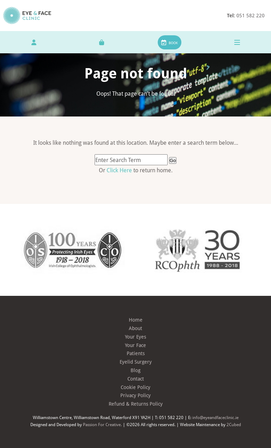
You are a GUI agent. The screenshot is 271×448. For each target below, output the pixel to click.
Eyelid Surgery (136, 361)
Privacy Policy (135, 395)
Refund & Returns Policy (136, 403)
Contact (135, 378)
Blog (135, 370)
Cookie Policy (135, 387)
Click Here (120, 170)
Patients (136, 353)
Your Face (135, 345)
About (135, 328)
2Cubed (234, 424)
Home (136, 319)
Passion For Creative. (102, 424)
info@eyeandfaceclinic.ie (215, 417)
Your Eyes (135, 336)
